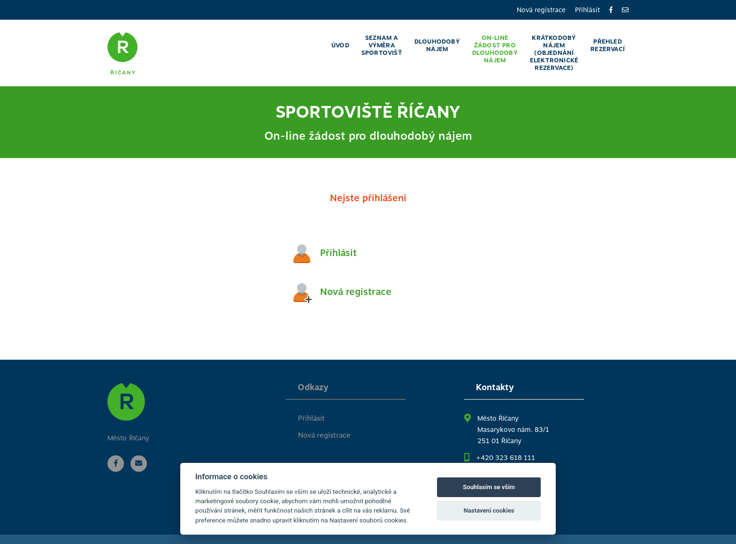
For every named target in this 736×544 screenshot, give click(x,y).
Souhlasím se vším (489, 487)
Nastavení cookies (489, 510)
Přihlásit (587, 10)
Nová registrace (541, 10)
